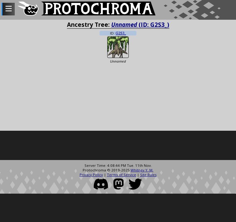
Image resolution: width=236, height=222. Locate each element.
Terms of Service (121, 174)
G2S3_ (121, 33)
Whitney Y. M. (142, 170)
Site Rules (148, 174)
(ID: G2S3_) (140, 24)
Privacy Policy (91, 174)
